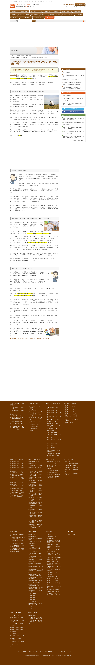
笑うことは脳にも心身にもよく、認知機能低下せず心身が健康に (35, 494)
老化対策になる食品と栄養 (35, 465)
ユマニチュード (14, 17)
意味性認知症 (32, 545)
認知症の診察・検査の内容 (35, 412)
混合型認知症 (32, 543)
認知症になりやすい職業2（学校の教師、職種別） (17, 475)
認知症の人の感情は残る (71, 414)
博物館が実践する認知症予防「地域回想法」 (35, 481)
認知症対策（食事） (34, 463)
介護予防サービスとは (52, 544)
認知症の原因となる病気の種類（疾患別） (35, 560)
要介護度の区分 (51, 538)
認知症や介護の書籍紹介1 (17, 627)
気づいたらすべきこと (36, 11)
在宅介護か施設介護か (52, 576)
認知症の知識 (77, 11)
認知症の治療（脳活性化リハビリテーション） (53, 477)
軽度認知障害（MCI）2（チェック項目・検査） (36, 600)
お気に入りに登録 (80, 4)
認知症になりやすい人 (23, 14)
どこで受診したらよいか (35, 410)
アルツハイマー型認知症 (35, 541)
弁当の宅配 (13, 631)
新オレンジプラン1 (33, 606)
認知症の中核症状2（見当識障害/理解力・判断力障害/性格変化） (36, 571)
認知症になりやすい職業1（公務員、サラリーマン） (17, 471)
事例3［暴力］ (50, 437)
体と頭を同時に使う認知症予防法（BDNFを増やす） (35, 471)
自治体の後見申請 (33, 428)
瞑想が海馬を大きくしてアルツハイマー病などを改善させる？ (35, 485)
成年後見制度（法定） (34, 424)
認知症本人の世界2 (69, 412)
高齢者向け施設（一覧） (53, 561)
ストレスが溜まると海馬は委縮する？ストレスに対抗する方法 (35, 490)
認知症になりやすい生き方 (17, 482)
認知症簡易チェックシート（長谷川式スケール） (17, 414)
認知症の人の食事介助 (52, 578)
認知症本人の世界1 (69, 410)
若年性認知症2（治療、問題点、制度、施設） (73, 76)
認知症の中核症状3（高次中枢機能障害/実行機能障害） (36, 575)
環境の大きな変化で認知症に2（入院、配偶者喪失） (17, 496)
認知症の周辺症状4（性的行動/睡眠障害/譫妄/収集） (36, 588)
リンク (54, 651)
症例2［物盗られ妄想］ (53, 443)
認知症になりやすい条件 (16, 463)
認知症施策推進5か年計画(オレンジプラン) (35, 604)
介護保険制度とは (51, 536)
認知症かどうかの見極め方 (53, 474)
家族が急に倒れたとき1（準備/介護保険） (54, 563)
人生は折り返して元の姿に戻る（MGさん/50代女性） (73, 99)
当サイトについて (40, 651)
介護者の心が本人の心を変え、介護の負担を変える (53, 454)
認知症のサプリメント (67, 14)
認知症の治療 (34, 14)
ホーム (69, 6)
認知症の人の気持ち (67, 11)
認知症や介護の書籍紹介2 (17, 629)
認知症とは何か (32, 536)
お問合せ (74, 6)
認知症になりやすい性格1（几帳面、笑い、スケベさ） (17, 485)
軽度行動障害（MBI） (34, 595)
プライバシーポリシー (63, 651)
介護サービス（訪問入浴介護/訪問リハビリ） (53, 550)
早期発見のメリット (34, 408)
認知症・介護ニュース (26, 17)
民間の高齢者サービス (52, 572)
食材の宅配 (13, 633)
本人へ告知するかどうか (53, 419)
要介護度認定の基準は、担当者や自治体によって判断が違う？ (53, 541)
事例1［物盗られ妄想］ (53, 432)
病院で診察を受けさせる (35, 414)
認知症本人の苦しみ (70, 408)
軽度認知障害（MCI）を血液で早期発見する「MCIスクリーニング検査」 (17, 428)
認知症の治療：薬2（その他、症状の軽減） (53, 465)
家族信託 (31, 430)
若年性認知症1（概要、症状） (24, 55)
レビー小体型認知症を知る (53, 470)
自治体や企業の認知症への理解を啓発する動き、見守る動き (73, 127)
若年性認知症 (78, 14)
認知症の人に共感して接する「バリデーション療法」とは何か (35, 499)
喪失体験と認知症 (69, 422)
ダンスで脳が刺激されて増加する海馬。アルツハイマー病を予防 (35, 521)
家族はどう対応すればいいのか (52, 11)
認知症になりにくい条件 (16, 465)
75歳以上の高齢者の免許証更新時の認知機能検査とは (73, 123)
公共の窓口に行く (33, 416)
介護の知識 (13, 14)
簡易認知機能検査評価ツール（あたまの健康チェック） (17, 423)
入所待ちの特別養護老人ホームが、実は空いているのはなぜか (73, 118)
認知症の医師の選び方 (52, 472)
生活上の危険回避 (33, 593)
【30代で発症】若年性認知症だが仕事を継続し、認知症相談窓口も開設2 (73, 88)
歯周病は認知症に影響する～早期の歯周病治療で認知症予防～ (35, 517)
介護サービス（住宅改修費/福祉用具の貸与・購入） (54, 558)
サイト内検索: (13, 20)
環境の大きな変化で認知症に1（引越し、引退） (17, 492)
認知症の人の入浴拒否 (52, 580)
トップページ (13, 55)
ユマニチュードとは (70, 534)
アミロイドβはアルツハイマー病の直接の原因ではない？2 (36, 553)
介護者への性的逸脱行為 (53, 591)
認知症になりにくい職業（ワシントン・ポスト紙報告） (17, 479)
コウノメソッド (44, 14)
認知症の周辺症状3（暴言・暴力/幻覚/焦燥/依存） (36, 584)
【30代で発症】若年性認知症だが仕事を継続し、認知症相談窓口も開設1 (30, 69)
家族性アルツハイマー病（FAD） (71, 79)
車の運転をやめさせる (52, 428)
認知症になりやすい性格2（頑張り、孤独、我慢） (17, 489)
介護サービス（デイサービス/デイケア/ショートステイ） (53, 554)
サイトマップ (82, 6)
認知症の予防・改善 (55, 14)
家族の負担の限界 (51, 430)
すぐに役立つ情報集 (39, 17)
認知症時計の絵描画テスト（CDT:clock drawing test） (17, 418)
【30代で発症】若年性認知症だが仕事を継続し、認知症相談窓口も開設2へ (31, 338)
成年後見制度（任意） (34, 426)
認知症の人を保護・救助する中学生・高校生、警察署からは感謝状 (73, 136)
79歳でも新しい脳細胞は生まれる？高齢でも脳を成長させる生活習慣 (35, 526)
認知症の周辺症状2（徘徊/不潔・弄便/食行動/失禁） (35, 581)
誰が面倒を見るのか (52, 421)
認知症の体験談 (50, 17)
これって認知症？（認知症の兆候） (19, 11)
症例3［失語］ (50, 445)
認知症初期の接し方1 (52, 410)
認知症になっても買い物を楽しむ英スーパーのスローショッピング (73, 132)
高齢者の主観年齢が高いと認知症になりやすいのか (35, 503)
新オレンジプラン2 (33, 608)
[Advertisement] (47, 34)
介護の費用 (49, 574)
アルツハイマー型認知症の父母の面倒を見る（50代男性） (73, 103)
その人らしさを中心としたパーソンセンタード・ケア (53, 594)
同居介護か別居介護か (52, 423)
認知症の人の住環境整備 (53, 589)
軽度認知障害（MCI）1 (34, 597)
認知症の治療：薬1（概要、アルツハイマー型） (54, 462)
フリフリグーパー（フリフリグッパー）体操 (35, 475)
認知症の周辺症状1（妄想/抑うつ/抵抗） (35, 578)
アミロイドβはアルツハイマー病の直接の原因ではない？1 (36, 549)
